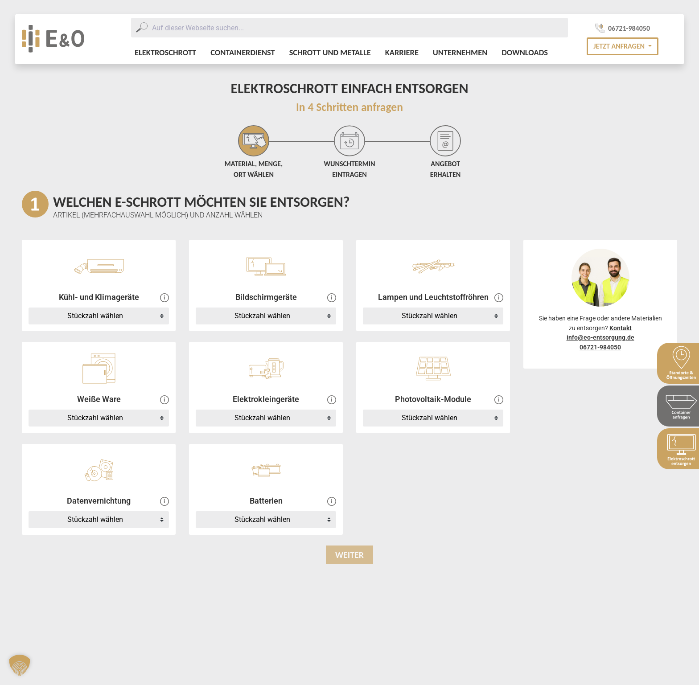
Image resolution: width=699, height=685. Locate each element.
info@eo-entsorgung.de (600, 337)
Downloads (525, 52)
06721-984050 (600, 347)
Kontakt (620, 328)
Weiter (349, 555)
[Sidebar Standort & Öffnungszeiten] (678, 363)
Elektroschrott (165, 52)
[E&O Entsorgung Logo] (53, 39)
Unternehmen (460, 52)
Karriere (402, 52)
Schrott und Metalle (330, 52)
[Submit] (141, 27)
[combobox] (349, 27)
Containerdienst (242, 52)
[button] (622, 46)
